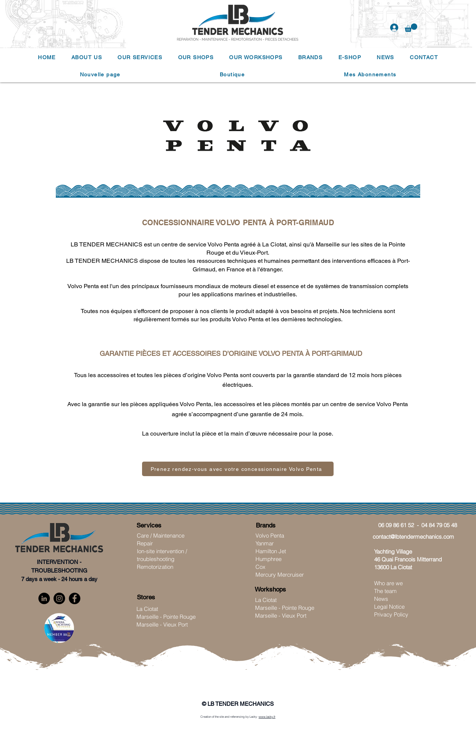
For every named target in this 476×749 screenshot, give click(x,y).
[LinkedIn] (44, 598)
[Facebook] (74, 598)
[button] (411, 27)
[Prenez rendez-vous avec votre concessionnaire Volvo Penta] (238, 469)
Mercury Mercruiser (279, 574)
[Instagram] (59, 598)
